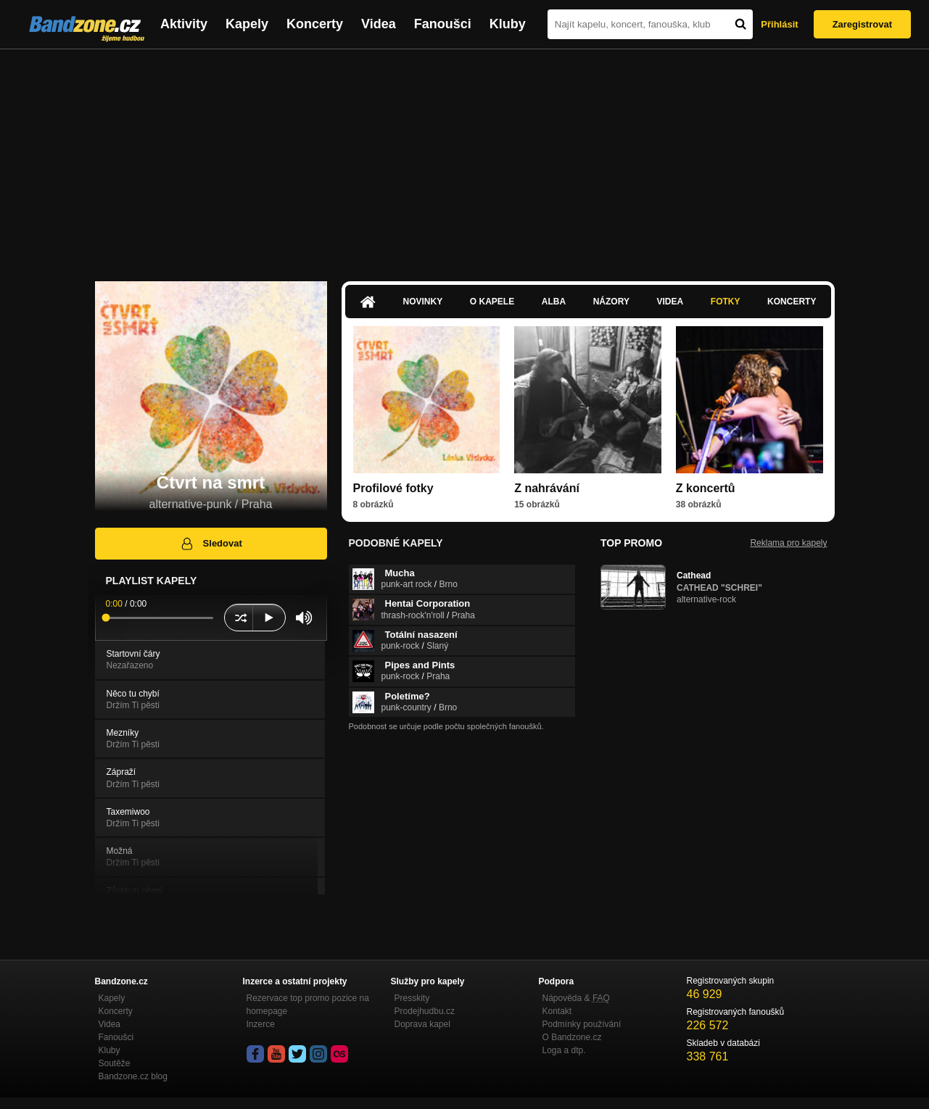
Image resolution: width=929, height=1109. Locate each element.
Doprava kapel (422, 1024)
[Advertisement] (465, 158)
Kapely (247, 24)
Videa (378, 24)
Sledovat (210, 544)
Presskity (412, 998)
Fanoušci (442, 24)
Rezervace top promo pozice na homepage (308, 1004)
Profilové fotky (393, 488)
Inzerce (261, 1024)
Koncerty (314, 24)
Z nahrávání (546, 488)
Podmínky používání (582, 1024)
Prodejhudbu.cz (425, 1011)
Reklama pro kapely (788, 543)
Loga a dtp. (564, 1050)
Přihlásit (779, 24)
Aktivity (183, 24)
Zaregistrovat (862, 24)
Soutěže (115, 1063)
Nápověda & (576, 998)
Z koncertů (705, 488)
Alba (554, 301)
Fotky (725, 301)
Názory (611, 301)
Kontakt (557, 1011)
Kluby (508, 24)
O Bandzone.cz (572, 1037)
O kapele (492, 301)
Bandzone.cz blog (133, 1076)
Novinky (423, 301)
